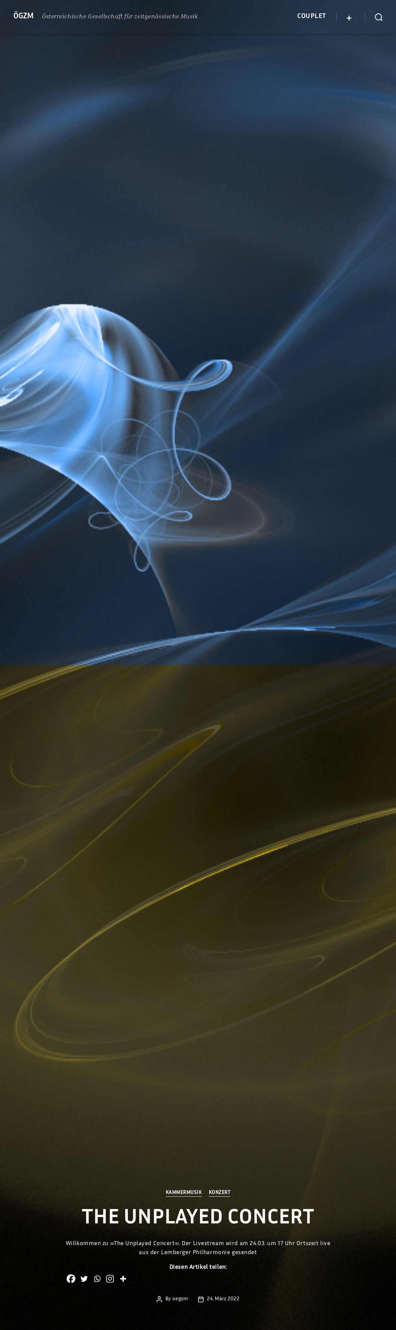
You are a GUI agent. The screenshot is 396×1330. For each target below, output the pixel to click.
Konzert (220, 1193)
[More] (123, 1279)
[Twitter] (84, 1279)
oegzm (180, 1299)
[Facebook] (71, 1279)
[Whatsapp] (97, 1279)
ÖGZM (23, 16)
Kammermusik (184, 1193)
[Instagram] (110, 1279)
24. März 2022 (223, 1299)
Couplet (311, 16)
